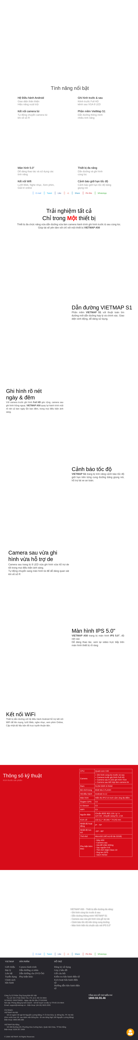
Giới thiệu (10, 967)
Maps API (85, 5)
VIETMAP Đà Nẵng (11, 1025)
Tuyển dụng (11, 976)
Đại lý (8, 970)
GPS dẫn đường (41, 5)
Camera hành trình (18, 5)
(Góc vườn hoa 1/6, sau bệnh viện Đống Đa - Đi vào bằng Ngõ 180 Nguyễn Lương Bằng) (39, 1017)
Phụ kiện (98, 5)
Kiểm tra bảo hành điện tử (67, 976)
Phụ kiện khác (26, 976)
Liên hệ (8, 973)
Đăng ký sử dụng (62, 967)
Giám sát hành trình (66, 5)
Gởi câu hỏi (59, 973)
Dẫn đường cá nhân (28, 970)
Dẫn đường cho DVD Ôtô (31, 973)
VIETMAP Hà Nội (11, 1012)
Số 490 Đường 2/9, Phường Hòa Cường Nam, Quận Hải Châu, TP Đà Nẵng (36, 1027)
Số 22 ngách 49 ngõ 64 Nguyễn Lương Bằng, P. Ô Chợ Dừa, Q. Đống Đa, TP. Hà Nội (40, 1015)
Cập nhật (110, 5)
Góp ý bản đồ (60, 970)
